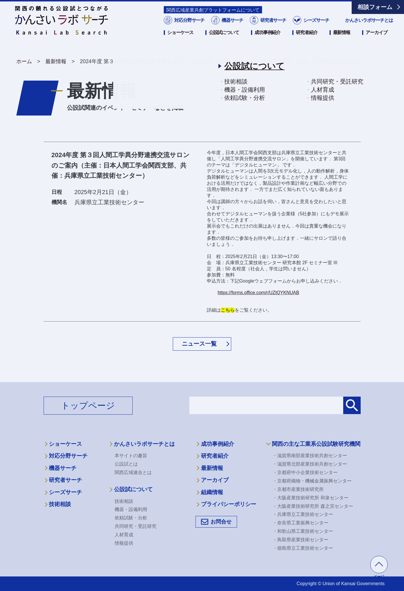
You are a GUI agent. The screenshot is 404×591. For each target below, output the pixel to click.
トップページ (88, 405)
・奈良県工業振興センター (300, 522)
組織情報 (212, 492)
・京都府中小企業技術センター (305, 472)
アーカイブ (376, 40)
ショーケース (180, 40)
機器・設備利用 (131, 509)
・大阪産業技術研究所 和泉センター (310, 497)
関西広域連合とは (133, 472)
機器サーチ (232, 27)
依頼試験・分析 (131, 517)
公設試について (224, 40)
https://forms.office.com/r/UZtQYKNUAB (258, 292)
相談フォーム (374, 7)
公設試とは (126, 464)
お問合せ (221, 522)
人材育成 (124, 534)
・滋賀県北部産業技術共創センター (310, 464)
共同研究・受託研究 (135, 526)
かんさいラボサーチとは (369, 27)
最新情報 (341, 40)
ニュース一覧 (199, 343)
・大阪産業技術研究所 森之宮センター (313, 506)
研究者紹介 (306, 40)
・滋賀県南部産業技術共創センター (310, 455)
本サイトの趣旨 (131, 455)
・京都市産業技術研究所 (298, 489)
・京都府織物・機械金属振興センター (312, 480)
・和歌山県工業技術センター (303, 531)
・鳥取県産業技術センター (300, 539)
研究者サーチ (272, 27)
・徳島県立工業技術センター (303, 548)
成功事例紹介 (267, 40)
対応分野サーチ (188, 27)
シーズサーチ (315, 27)
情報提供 (124, 543)
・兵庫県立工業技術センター (303, 514)
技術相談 (60, 504)
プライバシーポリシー (228, 504)
